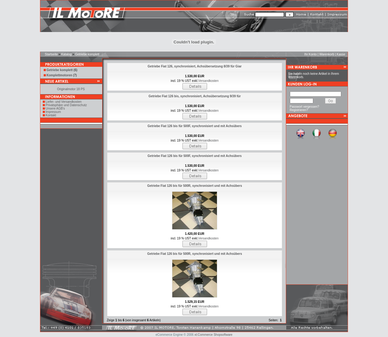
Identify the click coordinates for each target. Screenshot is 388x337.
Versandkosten (208, 80)
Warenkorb (326, 54)
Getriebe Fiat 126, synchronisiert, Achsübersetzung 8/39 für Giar (195, 66)
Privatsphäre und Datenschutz (66, 105)
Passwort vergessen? (304, 106)
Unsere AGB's (55, 108)
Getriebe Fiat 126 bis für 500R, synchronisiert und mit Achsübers (194, 185)
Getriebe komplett (87, 54)
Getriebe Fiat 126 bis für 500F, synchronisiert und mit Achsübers (195, 126)
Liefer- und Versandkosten (64, 101)
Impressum (53, 112)
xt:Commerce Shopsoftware (213, 334)
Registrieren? (299, 110)
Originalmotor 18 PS (71, 89)
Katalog (66, 54)
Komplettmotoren (59, 75)
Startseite (51, 54)
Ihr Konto (310, 54)
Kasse (341, 54)
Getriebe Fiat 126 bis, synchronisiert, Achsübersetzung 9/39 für (195, 96)
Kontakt (51, 115)
